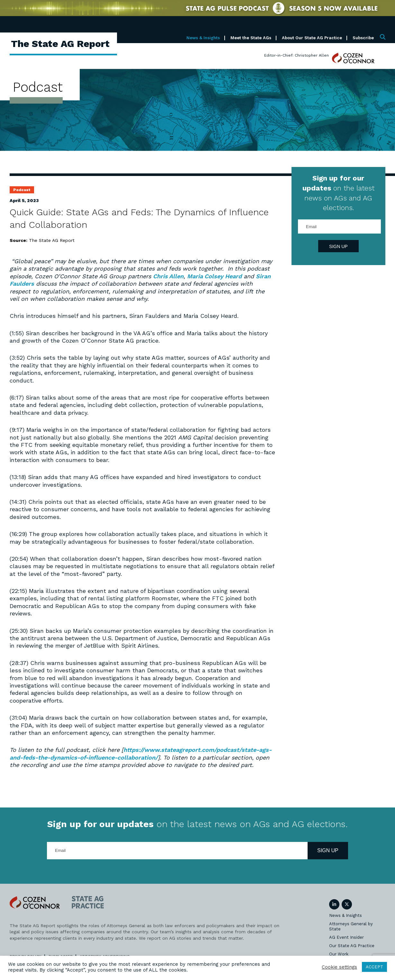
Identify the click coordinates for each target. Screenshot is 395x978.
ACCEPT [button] (374, 966)
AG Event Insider (346, 937)
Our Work (338, 954)
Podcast (22, 190)
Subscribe (363, 37)
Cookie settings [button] (339, 967)
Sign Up (338, 246)
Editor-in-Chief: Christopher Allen (296, 55)
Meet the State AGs (250, 37)
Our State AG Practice (351, 945)
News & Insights (203, 37)
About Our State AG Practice (312, 37)
